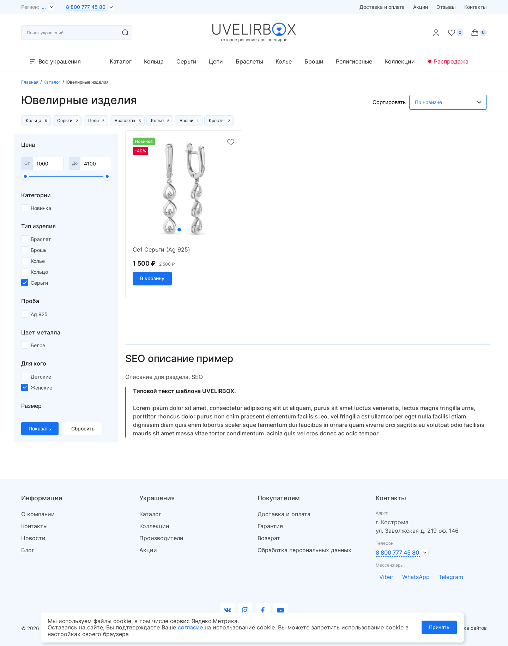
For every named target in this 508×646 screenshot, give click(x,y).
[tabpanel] (184, 189)
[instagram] (245, 610)
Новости (33, 538)
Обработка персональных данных (304, 550)
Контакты (475, 7)
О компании (38, 514)
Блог (27, 550)
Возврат (269, 538)
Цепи (216, 61)
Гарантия (270, 526)
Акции (420, 7)
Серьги (186, 61)
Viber (386, 576)
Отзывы (446, 7)
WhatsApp (416, 576)
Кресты (216, 120)
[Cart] (479, 32)
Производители (161, 538)
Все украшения (54, 61)
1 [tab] (179, 229)
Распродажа (451, 61)
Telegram (451, 576)
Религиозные (354, 61)
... (44, 7)
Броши (313, 61)
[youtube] (280, 610)
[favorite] (230, 142)
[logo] (254, 40)
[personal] (436, 32)
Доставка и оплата (382, 7)
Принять (439, 627)
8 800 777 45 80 (85, 7)
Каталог (121, 61)
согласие (190, 627)
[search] (125, 32)
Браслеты (249, 61)
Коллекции (400, 61)
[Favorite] (455, 32)
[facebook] (263, 610)
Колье (284, 61)
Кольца (154, 61)
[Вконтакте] (227, 610)
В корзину (152, 278)
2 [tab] (188, 229)
